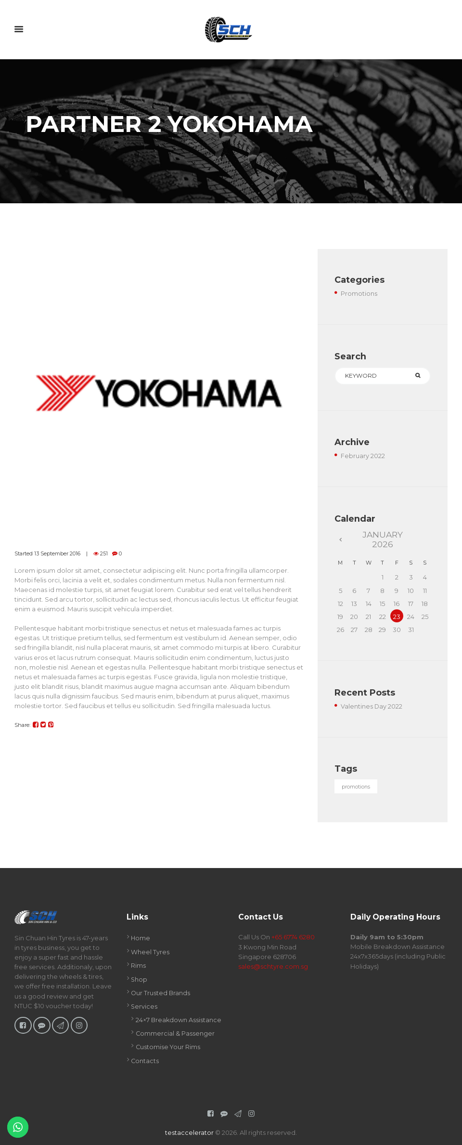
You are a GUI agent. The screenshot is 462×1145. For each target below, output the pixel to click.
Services (144, 1006)
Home (141, 938)
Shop (139, 979)
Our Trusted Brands (161, 992)
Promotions (359, 293)
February (363, 456)
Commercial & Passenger (175, 1032)
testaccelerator (189, 1130)
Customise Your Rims (168, 1045)
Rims (138, 965)
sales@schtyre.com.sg (273, 966)
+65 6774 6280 (293, 937)
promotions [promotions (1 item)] (356, 787)
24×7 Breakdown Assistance (179, 1018)
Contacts (145, 1059)
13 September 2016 (57, 553)
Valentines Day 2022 (372, 706)
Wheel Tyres (150, 952)
